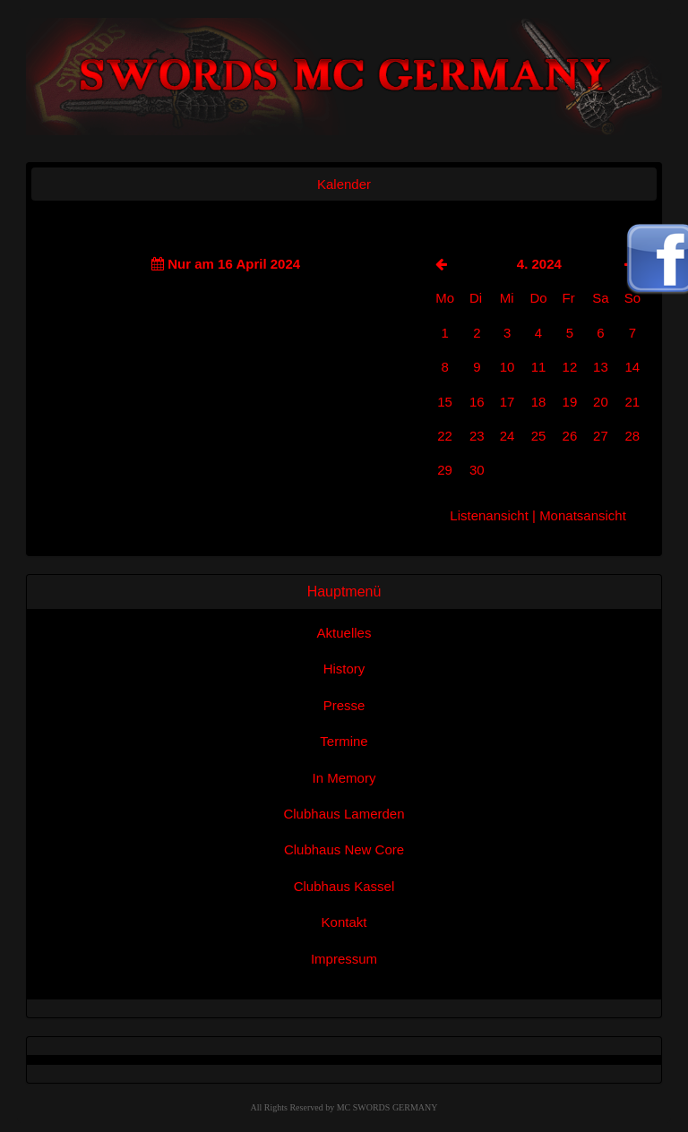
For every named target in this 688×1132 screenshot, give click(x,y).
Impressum (344, 958)
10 (507, 366)
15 (444, 401)
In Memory (344, 777)
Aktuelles (344, 632)
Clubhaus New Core (344, 849)
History (344, 668)
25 (538, 435)
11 (538, 366)
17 (507, 401)
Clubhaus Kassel (344, 886)
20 (600, 401)
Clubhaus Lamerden (343, 813)
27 (600, 435)
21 (632, 401)
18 (538, 401)
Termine (343, 741)
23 (477, 435)
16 (477, 401)
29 (444, 469)
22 (444, 435)
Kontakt (344, 922)
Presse (344, 705)
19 (570, 401)
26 (570, 435)
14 (632, 366)
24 (507, 435)
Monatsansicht (582, 515)
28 (632, 435)
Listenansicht (489, 515)
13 (600, 366)
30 (477, 469)
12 (570, 366)
